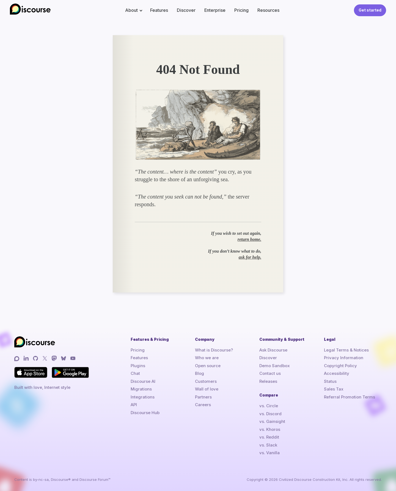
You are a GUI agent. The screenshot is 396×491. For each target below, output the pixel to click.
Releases (268, 381)
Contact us (270, 373)
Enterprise (215, 10)
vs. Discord (270, 413)
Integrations (143, 397)
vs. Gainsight (272, 421)
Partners (203, 397)
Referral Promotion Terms (349, 397)
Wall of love (206, 389)
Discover (186, 10)
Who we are (207, 357)
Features (159, 10)
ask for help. (250, 257)
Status (330, 381)
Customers (206, 381)
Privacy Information (343, 357)
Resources (268, 10)
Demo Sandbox (274, 365)
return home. (249, 239)
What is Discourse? (214, 350)
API (134, 404)
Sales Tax (333, 389)
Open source (208, 365)
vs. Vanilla (269, 452)
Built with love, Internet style (42, 387)
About (131, 10)
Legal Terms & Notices (346, 350)
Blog (199, 373)
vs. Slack (268, 445)
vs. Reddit (269, 437)
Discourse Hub (145, 412)
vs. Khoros (269, 429)
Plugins (138, 365)
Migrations (141, 389)
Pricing (241, 10)
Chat (135, 373)
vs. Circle (268, 405)
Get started (370, 10)
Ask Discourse (273, 350)
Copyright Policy (340, 365)
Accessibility (336, 373)
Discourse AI (143, 381)
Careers (203, 404)
